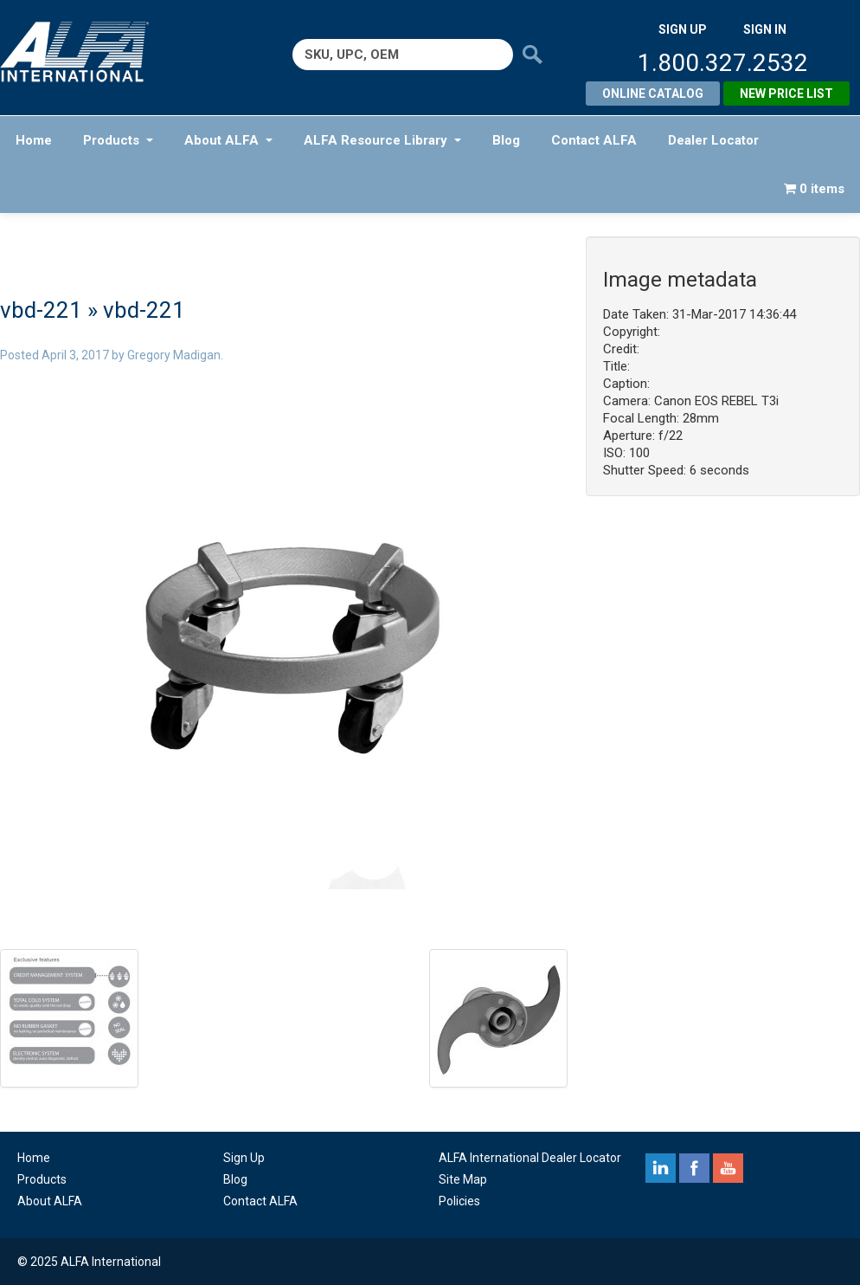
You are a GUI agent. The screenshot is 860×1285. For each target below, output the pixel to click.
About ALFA (228, 140)
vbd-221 (41, 310)
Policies (459, 1201)
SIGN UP (682, 29)
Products (118, 140)
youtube (728, 1168)
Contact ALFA (594, 140)
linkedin (660, 1168)
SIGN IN (764, 29)
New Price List (786, 93)
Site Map (463, 1179)
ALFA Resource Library (382, 140)
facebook (694, 1168)
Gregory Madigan (174, 355)
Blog (506, 140)
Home (34, 140)
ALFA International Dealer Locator (530, 1158)
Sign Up (244, 1158)
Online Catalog (652, 93)
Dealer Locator (713, 140)
